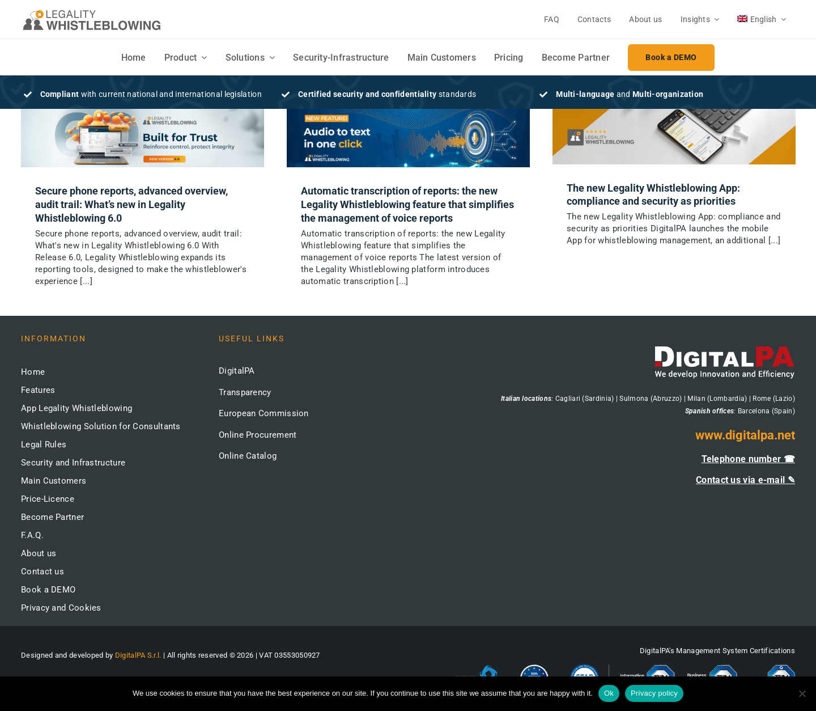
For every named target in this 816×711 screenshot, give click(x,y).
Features (38, 390)
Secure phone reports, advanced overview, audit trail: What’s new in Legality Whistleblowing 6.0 (131, 204)
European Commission (264, 413)
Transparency (245, 392)
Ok (609, 693)
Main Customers (53, 481)
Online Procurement (257, 435)
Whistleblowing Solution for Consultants (101, 426)
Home (33, 372)
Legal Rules (43, 444)
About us (38, 553)
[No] (802, 693)
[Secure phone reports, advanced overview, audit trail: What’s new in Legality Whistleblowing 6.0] (142, 138)
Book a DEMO (48, 590)
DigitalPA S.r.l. (138, 655)
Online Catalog (248, 456)
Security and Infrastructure (73, 463)
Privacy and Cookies (61, 608)
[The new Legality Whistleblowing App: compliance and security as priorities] (674, 136)
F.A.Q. (32, 535)
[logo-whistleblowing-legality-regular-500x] (92, 11)
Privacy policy (654, 693)
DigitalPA (237, 371)
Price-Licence (47, 499)
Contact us (42, 571)
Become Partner (52, 517)
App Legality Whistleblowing (76, 408)
